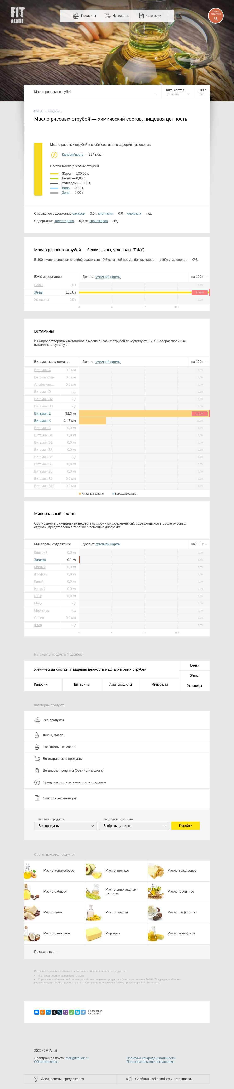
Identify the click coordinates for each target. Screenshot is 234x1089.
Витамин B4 (43, 457)
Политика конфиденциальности (150, 1058)
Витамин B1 (43, 435)
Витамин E (42, 413)
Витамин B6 (43, 471)
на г (197, 276)
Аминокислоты (120, 684)
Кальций (40, 552)
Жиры (38, 292)
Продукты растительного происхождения (70, 782)
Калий (38, 581)
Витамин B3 (43, 449)
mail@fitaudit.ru (77, 1058)
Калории (40, 684)
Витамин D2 (43, 399)
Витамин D (42, 391)
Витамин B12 (44, 486)
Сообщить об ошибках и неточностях (163, 1079)
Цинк (38, 596)
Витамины (82, 684)
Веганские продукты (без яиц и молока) (69, 770)
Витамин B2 (43, 442)
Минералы (159, 684)
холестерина (64, 221)
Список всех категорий (56, 798)
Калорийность (73, 154)
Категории (153, 15)
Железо (40, 560)
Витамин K (42, 420)
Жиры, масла (48, 735)
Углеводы (41, 299)
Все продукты (49, 720)
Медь (38, 603)
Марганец (41, 610)
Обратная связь (46, 1062)
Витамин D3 (43, 406)
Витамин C (42, 428)
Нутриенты (120, 15)
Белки (38, 285)
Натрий (39, 589)
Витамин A (42, 370)
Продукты (88, 15)
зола (65, 192)
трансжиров (99, 221)
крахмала (134, 213)
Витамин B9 (43, 478)
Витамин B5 (43, 464)
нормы (107, 276)
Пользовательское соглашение (150, 1062)
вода (66, 188)
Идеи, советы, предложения (62, 1079)
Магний (40, 567)
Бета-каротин (44, 377)
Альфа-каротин (45, 384)
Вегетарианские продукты (58, 759)
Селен (39, 618)
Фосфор (40, 574)
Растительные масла (54, 747)
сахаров (78, 213)
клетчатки (105, 213)
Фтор (38, 625)
